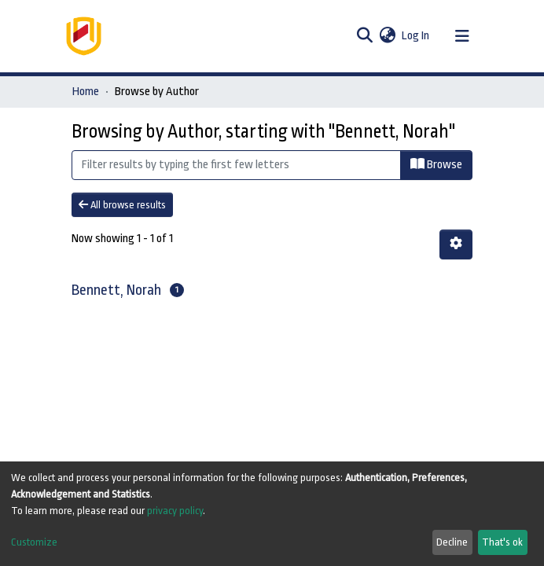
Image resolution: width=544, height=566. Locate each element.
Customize (34, 542)
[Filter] (236, 165)
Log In (416, 35)
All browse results (122, 205)
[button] (387, 36)
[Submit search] (364, 36)
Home (85, 91)
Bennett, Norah (116, 290)
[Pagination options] (455, 244)
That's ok (502, 542)
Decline (452, 542)
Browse (436, 164)
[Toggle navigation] (462, 36)
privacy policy (175, 510)
